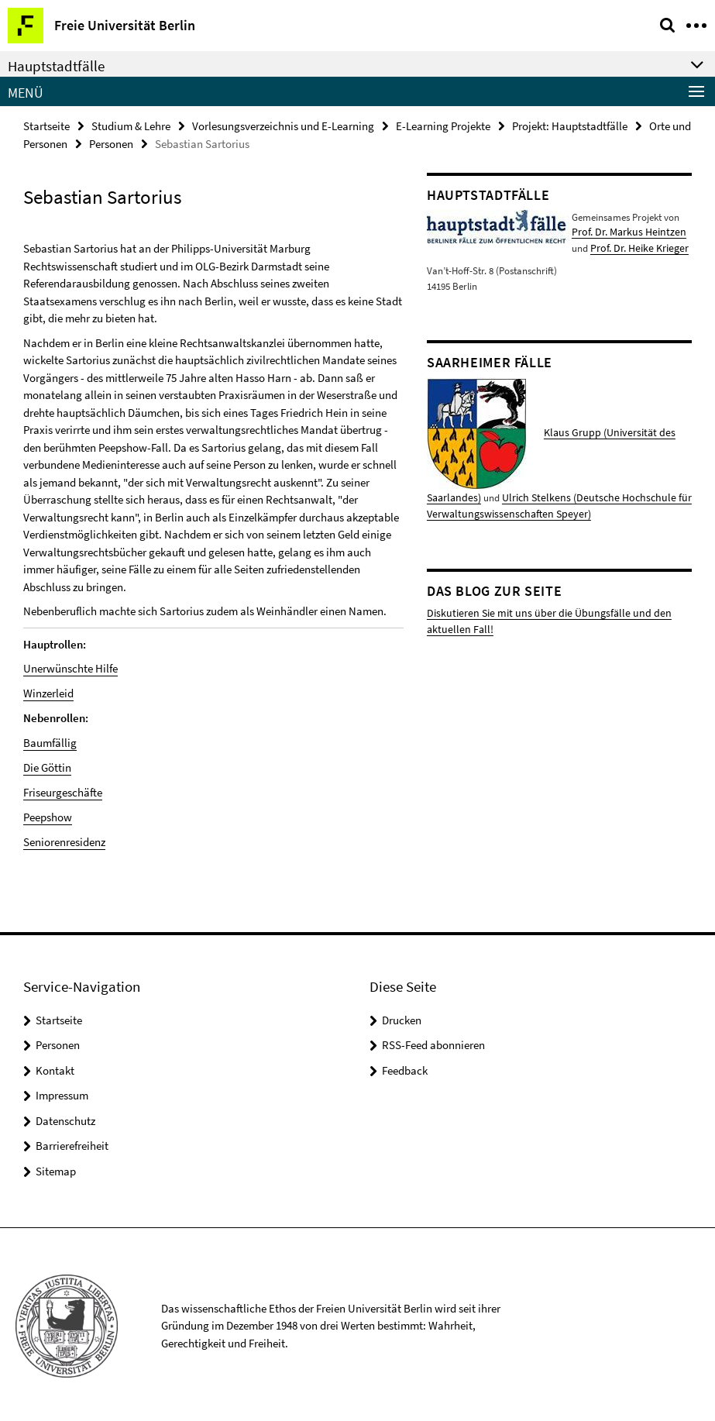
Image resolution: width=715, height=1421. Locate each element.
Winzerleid (48, 692)
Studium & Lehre (130, 126)
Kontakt (55, 1067)
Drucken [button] (401, 1017)
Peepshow (47, 814)
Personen (111, 143)
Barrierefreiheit (72, 1142)
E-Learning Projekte (443, 126)
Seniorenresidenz (64, 838)
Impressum (62, 1092)
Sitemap (56, 1168)
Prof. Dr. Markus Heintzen (624, 232)
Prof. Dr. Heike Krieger (636, 246)
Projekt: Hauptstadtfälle (569, 126)
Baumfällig (50, 741)
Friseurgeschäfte (62, 790)
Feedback (405, 1067)
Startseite (46, 126)
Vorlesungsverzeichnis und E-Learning (283, 126)
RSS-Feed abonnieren (433, 1041)
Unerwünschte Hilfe (70, 668)
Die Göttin (47, 766)
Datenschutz (65, 1117)
